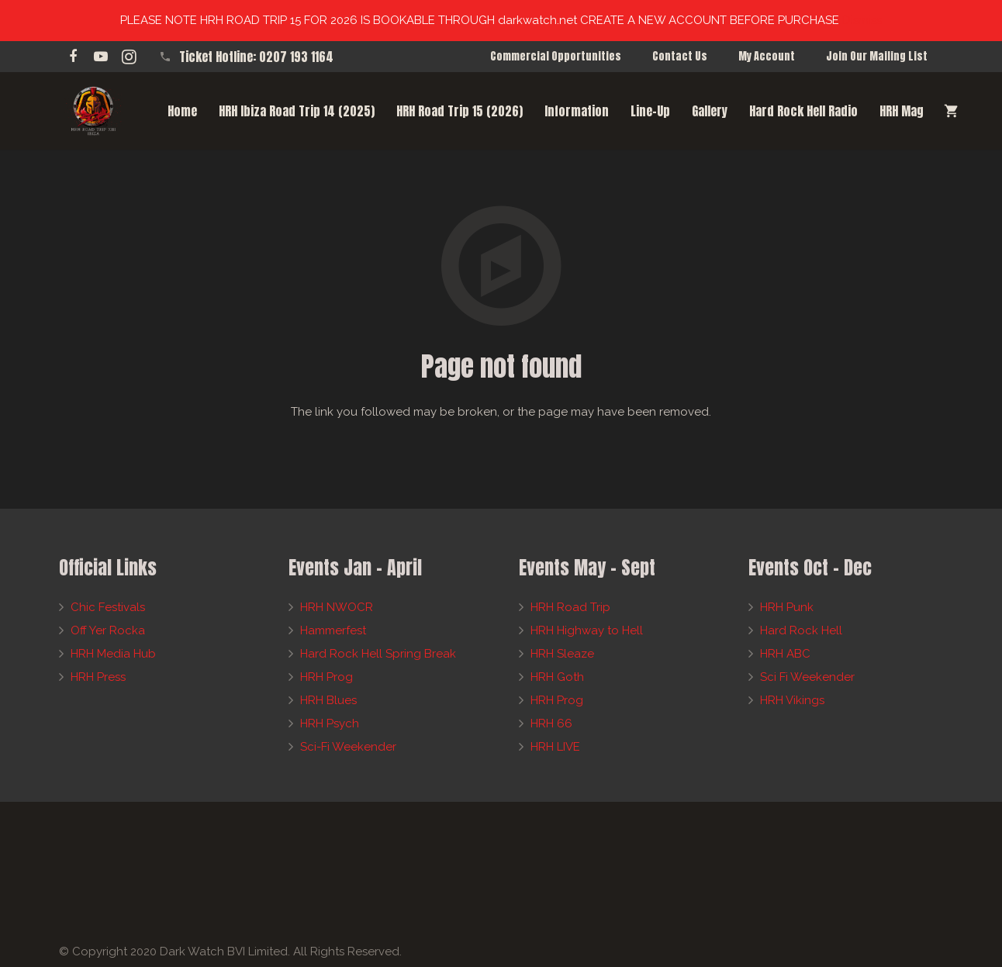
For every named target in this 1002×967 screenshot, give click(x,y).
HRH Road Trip (570, 607)
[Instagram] (129, 57)
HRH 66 (551, 723)
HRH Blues (328, 700)
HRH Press (98, 677)
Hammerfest (333, 630)
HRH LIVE (555, 747)
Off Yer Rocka (108, 630)
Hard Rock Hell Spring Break (378, 654)
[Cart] (952, 111)
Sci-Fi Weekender (348, 747)
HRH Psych (329, 723)
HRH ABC (785, 654)
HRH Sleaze (562, 654)
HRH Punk (787, 607)
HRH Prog (326, 677)
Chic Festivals (108, 607)
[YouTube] (101, 57)
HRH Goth (557, 677)
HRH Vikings (792, 700)
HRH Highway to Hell (586, 630)
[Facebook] (73, 57)
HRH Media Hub (113, 654)
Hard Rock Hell (801, 630)
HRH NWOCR (336, 607)
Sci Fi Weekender (807, 677)
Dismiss (862, 20)
